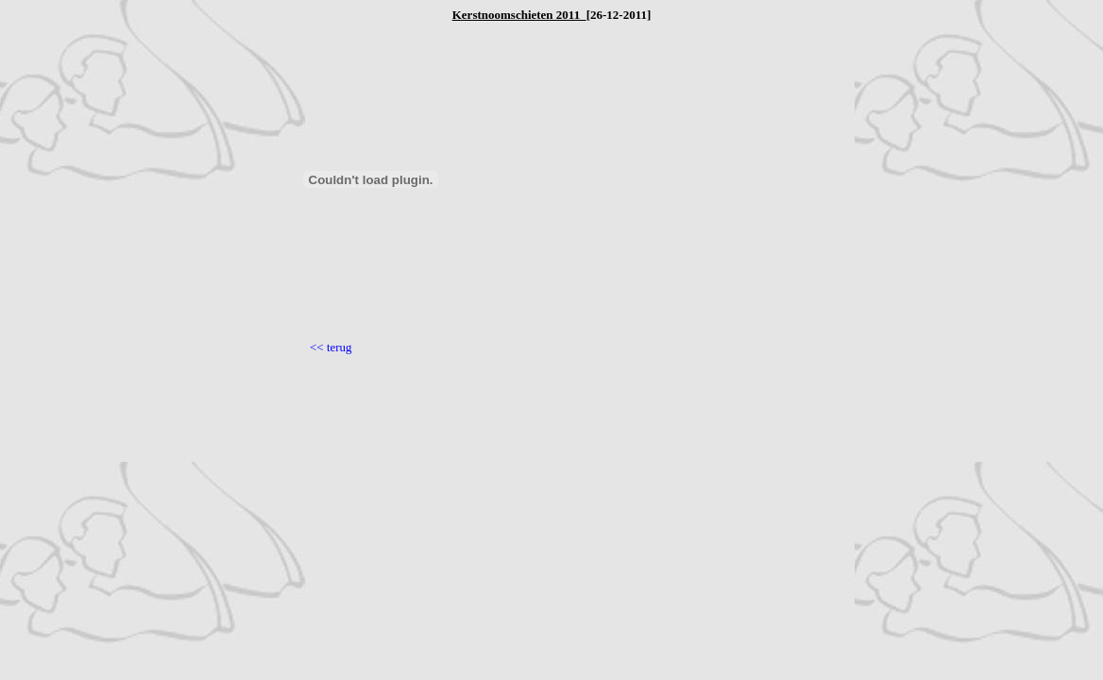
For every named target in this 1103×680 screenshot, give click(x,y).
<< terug (331, 347)
